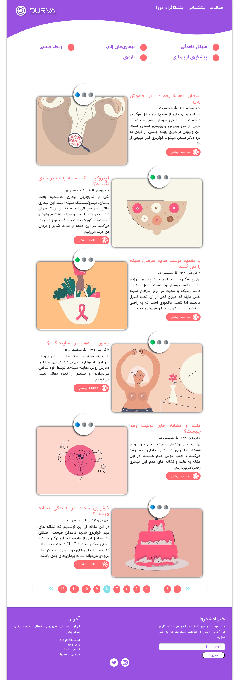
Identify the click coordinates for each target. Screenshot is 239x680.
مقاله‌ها (216, 8)
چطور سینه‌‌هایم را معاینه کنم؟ (78, 343)
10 (86, 589)
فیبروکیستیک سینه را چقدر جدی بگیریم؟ (73, 181)
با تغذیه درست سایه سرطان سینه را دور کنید (165, 263)
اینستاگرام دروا (170, 8)
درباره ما (74, 644)
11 (74, 589)
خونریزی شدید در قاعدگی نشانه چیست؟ (73, 511)
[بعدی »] (51, 588)
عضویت (213, 655)
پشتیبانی (197, 8)
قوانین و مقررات (68, 654)
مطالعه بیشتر (186, 152)
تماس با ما (72, 649)
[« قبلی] (188, 588)
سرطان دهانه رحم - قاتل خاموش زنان (165, 98)
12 (62, 589)
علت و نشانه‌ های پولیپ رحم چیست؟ (165, 428)
